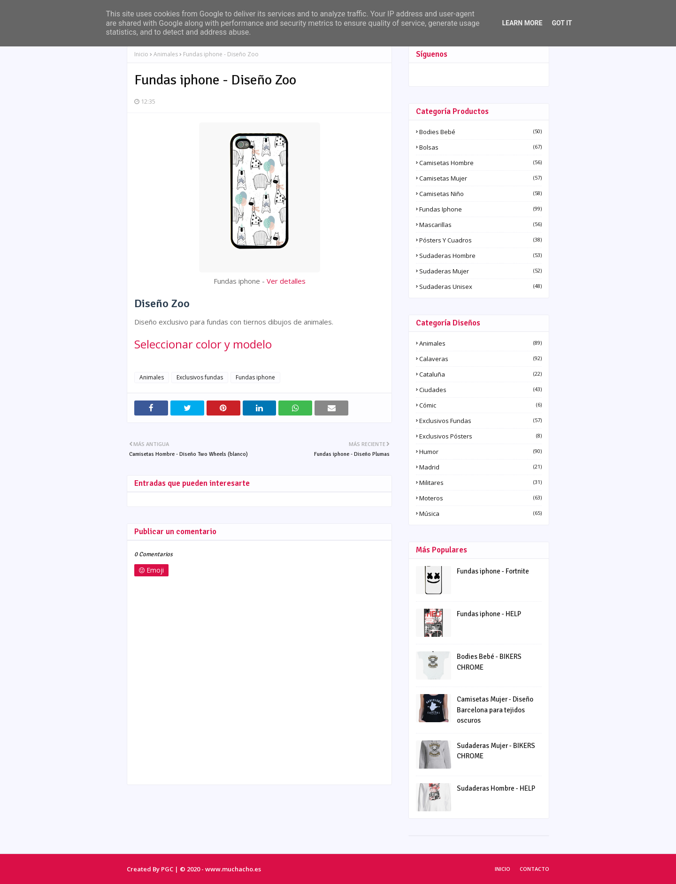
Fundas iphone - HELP (489, 614)
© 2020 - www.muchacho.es (220, 869)
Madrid (480, 467)
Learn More (522, 23)
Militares (480, 482)
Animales (166, 54)
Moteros (480, 498)
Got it (562, 23)
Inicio (141, 54)
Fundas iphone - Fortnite (493, 571)
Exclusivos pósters (480, 436)
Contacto (534, 868)
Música (480, 513)
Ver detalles (286, 281)
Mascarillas (480, 224)
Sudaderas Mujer (480, 271)
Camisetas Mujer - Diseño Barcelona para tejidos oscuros (495, 710)
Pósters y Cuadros (480, 240)
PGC (167, 869)
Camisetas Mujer (480, 178)
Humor (480, 451)
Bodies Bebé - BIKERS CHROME (489, 662)
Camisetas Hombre (480, 163)
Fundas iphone (255, 377)
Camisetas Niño (480, 193)
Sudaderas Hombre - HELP (496, 788)
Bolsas (480, 147)
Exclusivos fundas (200, 377)
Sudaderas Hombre (480, 255)
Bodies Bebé (480, 132)
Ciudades (480, 389)
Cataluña (480, 374)
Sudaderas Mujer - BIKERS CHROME (496, 751)
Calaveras (480, 359)
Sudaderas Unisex (480, 286)
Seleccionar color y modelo (203, 344)
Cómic (480, 405)
